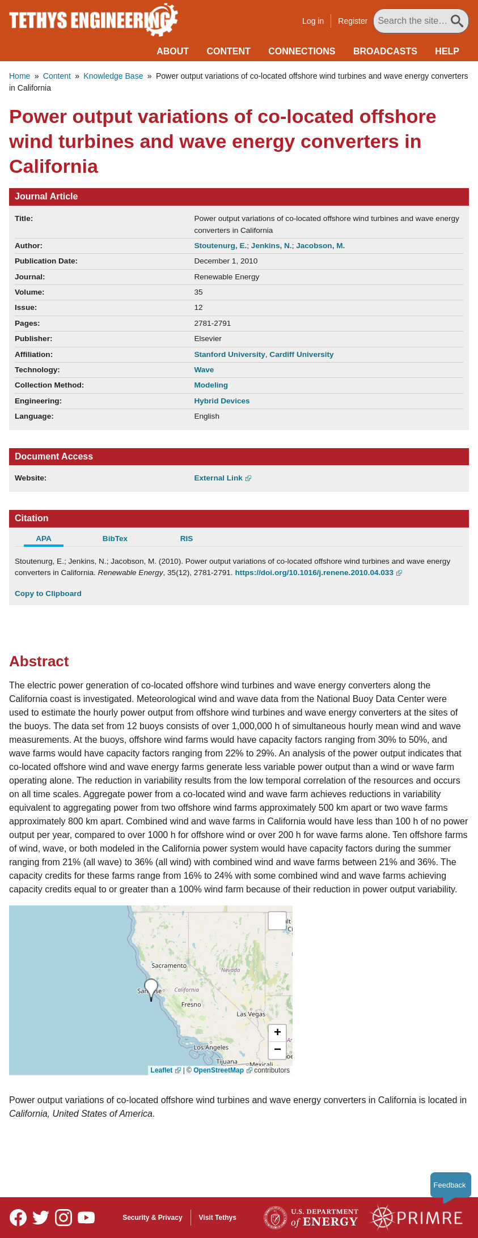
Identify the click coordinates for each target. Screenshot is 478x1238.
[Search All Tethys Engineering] (421, 20)
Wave (204, 369)
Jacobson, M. (320, 245)
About (172, 51)
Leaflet (162, 1070)
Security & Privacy (152, 1218)
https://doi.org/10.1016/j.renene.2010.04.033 (314, 572)
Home (19, 75)
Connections (301, 51)
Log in (313, 20)
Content (229, 51)
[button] (277, 1033)
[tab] (50, 540)
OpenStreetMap (218, 1070)
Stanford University (229, 354)
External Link (218, 478)
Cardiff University (301, 354)
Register (352, 20)
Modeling (211, 385)
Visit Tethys (217, 1218)
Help (447, 51)
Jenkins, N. (271, 245)
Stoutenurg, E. (220, 245)
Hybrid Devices (221, 401)
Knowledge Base (113, 75)
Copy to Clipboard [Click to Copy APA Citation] (48, 593)
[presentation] (151, 990)
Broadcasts (385, 51)
